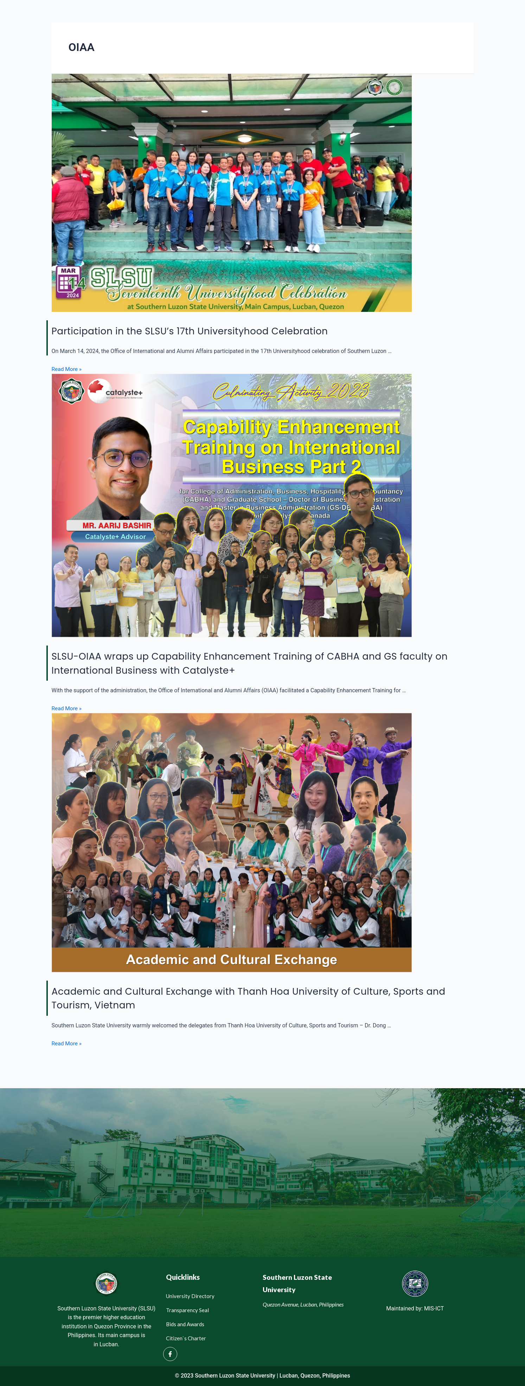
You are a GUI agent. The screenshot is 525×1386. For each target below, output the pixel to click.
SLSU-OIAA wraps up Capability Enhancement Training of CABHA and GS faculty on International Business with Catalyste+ (249, 663)
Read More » (67, 369)
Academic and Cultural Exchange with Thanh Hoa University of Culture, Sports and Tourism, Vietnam (246, 997)
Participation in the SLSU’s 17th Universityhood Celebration (210, 330)
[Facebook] (170, 1354)
